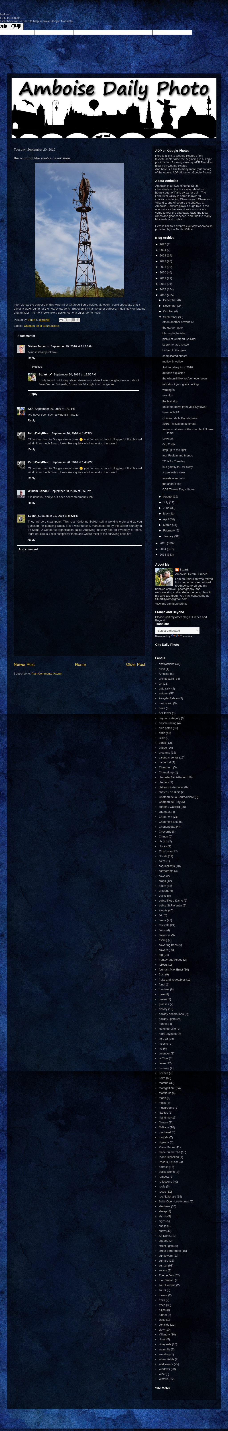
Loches (163, 1073)
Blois (162, 737)
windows (164, 1369)
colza (162, 861)
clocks (163, 846)
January (168, 536)
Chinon (163, 836)
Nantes (163, 1112)
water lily (164, 1349)
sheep (163, 1211)
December (170, 300)
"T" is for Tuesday (173, 461)
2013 (163, 554)
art (160, 683)
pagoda (163, 1137)
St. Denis (165, 1235)
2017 (163, 289)
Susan (32, 515)
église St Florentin (170, 905)
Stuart (43, 374)
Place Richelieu (169, 1157)
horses (163, 1023)
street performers (170, 1250)
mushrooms (166, 1107)
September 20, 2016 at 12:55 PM (75, 374)
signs (162, 1221)
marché (163, 1083)
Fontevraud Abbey (170, 959)
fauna (162, 920)
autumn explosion (173, 373)
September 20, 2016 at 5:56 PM (71, 491)
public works (167, 1171)
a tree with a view (173, 472)
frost (161, 974)
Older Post (135, 664)
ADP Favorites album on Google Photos (184, 164)
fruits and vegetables (172, 979)
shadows (164, 1206)
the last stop (170, 401)
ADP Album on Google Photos (192, 172)
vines (162, 1339)
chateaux (165, 811)
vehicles (164, 1324)
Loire (162, 1078)
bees (162, 708)
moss (162, 1102)
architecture (166, 678)
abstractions (166, 664)
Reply (31, 358)
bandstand (165, 703)
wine (162, 1374)
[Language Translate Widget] (177, 630)
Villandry (164, 1334)
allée (162, 669)
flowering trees (168, 945)
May (166, 513)
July (166, 502)
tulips (162, 1310)
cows (162, 876)
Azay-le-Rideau (169, 698)
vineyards (165, 1344)
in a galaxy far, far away (177, 467)
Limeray (164, 1068)
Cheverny (165, 831)
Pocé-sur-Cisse (169, 1162)
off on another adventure (178, 322)
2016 (163, 295)
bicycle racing (167, 723)
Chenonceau (167, 826)
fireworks (164, 935)
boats (162, 742)
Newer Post (24, 664)
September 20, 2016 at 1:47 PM (72, 433)
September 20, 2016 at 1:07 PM (55, 408)
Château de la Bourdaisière (41, 325)
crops (162, 881)
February (169, 530)
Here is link (162, 226)
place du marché (169, 1152)
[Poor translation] (16, 26)
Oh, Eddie (168, 444)
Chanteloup (166, 772)
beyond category (169, 718)
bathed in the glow (174, 350)
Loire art (167, 438)
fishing (163, 940)
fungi (162, 984)
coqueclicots (167, 866)
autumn (163, 693)
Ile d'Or (163, 1038)
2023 (163, 255)
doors (162, 885)
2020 (163, 272)
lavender (164, 1053)
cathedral (165, 762)
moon (162, 1098)
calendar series (168, 757)
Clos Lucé (165, 851)
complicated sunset (174, 356)
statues (163, 1240)
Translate (181, 636)
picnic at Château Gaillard (178, 339)
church (163, 841)
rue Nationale (167, 1196)
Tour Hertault (167, 1285)
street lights (166, 1246)
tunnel (163, 1314)
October (168, 311)
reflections (165, 1181)
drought (164, 890)
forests (163, 964)
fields (162, 930)
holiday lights (167, 1019)
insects (163, 1043)
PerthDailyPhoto (39, 433)
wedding (164, 1354)
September (170, 317)
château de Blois (169, 792)
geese (163, 999)
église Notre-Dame (171, 900)
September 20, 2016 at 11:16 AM (72, 346)
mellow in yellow (172, 361)
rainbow (164, 1176)
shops (163, 1216)
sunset (163, 1265)
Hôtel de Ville (167, 1028)
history (163, 1009)
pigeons (164, 1142)
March (167, 525)
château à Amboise (171, 787)
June (166, 508)
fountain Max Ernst (171, 969)
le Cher (163, 1058)
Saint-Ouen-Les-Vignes (174, 1201)
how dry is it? (170, 412)
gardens (164, 989)
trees (162, 1305)
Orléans (164, 1127)
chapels (164, 782)
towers (163, 1295)
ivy (160, 1048)
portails (163, 1167)
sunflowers (166, 1255)
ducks (162, 895)
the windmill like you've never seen (184, 378)
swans (163, 1270)
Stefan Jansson (38, 346)
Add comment (28, 549)
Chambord (165, 767)
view (162, 1329)
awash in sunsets (173, 478)
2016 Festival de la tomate (179, 423)
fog (161, 954)
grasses (164, 1004)
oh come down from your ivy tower (184, 406)
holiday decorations (171, 1014)
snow (162, 1231)
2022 (163, 261)
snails (162, 1226)
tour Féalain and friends (177, 455)
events (163, 910)
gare (162, 994)
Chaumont (165, 816)
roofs (162, 1186)
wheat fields (166, 1359)
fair (161, 915)
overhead (165, 1132)
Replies (37, 366)
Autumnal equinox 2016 (177, 367)
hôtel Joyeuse (168, 1033)
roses (162, 1191)
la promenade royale (175, 344)
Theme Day (166, 1275)
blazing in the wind (174, 333)
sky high (167, 395)
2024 (163, 250)
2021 (163, 267)
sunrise (163, 1260)
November (170, 305)
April (166, 519)
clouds (163, 856)
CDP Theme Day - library (178, 489)
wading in (168, 390)
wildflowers (166, 1364)
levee (162, 1063)
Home (80, 664)
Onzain (163, 1122)
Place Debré (167, 1147)
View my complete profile (171, 603)
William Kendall (38, 491)
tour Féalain (166, 1280)
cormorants (166, 871)
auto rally (165, 688)
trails (162, 1300)
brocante (164, 752)
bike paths (165, 728)
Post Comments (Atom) (47, 673)
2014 (163, 549)
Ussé (162, 1319)
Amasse (164, 673)
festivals (164, 925)
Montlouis (165, 1093)
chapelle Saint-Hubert (173, 777)
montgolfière (167, 1088)
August (168, 496)
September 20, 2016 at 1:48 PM (72, 462)
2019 (163, 278)
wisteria (164, 1379)
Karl (30, 408)
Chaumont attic (168, 821)
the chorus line (171, 483)
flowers (163, 950)
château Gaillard (169, 806)
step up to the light (174, 450)
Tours (162, 1290)
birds (162, 733)
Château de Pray (170, 802)
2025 (163, 244)
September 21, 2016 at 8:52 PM (58, 515)
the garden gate (172, 327)
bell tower (165, 713)
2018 (163, 283)
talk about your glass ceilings (180, 384)
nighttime (165, 1117)
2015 (163, 543)
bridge (163, 747)
